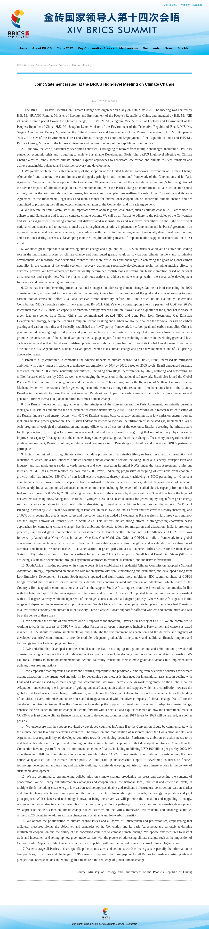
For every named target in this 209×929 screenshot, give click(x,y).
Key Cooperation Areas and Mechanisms (108, 48)
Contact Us (131, 924)
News (169, 48)
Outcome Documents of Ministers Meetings (71, 65)
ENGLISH (197, 5)
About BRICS (42, 48)
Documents (151, 48)
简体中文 (185, 5)
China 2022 (64, 48)
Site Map (184, 48)
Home (23, 48)
